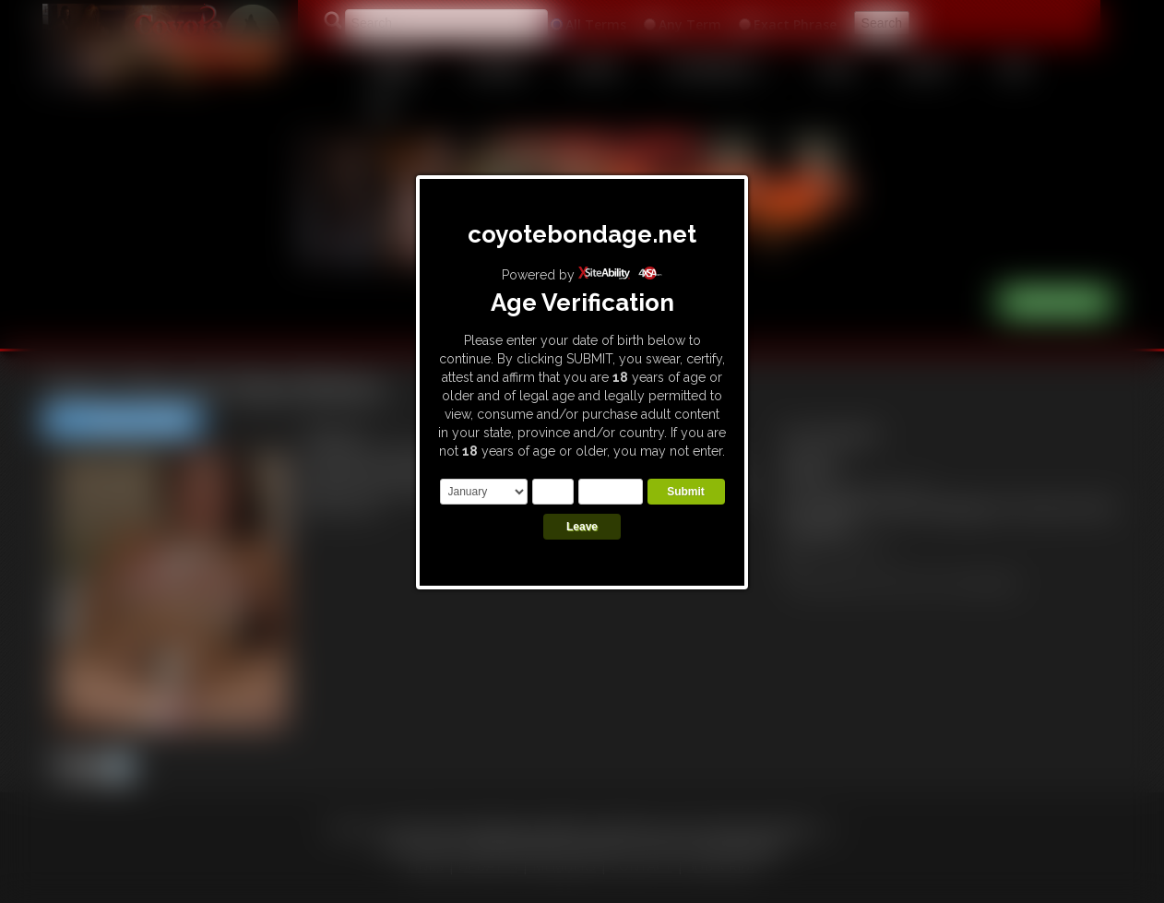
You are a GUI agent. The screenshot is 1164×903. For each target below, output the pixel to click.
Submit (686, 491)
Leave (582, 526)
